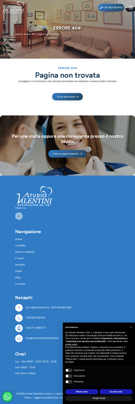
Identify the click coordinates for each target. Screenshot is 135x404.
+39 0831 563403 (35, 317)
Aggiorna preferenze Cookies (51, 397)
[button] (131, 327)
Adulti (18, 271)
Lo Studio (20, 245)
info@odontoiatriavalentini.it (42, 338)
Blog (17, 277)
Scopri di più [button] (99, 398)
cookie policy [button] (71, 344)
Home (18, 34)
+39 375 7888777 (36, 328)
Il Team (19, 258)
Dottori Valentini (24, 252)
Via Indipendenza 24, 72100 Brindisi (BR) (49, 307)
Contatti (20, 284)
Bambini (20, 264)
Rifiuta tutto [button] (82, 391)
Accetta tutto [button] (116, 391)
